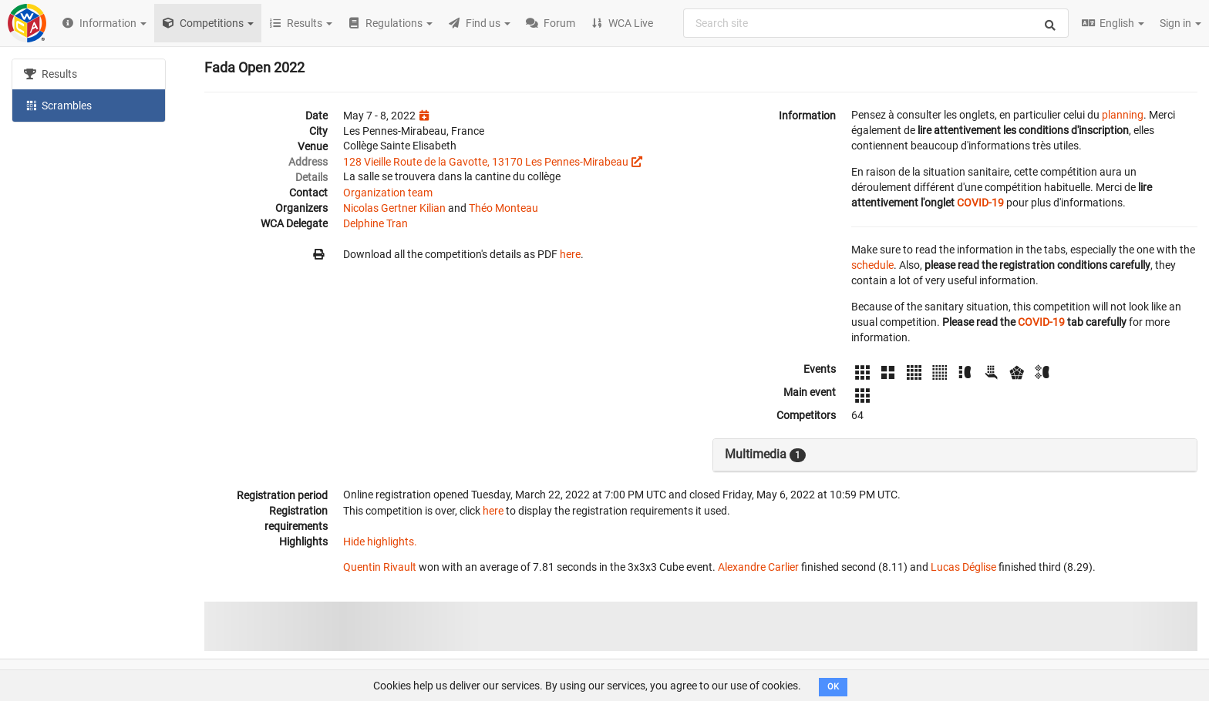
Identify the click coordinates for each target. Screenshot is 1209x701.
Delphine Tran (375, 223)
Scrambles (58, 105)
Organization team (388, 192)
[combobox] (876, 23)
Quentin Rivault (379, 567)
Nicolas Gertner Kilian (394, 208)
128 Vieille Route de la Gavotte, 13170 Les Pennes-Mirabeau (485, 162)
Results (50, 74)
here (570, 254)
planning (1122, 115)
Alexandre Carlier (758, 567)
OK (833, 687)
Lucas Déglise (963, 567)
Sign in (1180, 23)
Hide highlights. (380, 541)
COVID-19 (980, 202)
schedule (872, 265)
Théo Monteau (503, 208)
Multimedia (765, 454)
